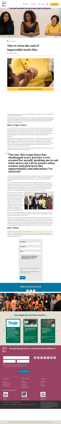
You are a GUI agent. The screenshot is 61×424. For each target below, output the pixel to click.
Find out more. (46, 422)
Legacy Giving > (25, 387)
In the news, (11, 337)
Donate (54, 4)
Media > (42, 382)
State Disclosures (21, 404)
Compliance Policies (30, 404)
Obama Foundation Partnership (30, 89)
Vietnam (16, 337)
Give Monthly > (25, 386)
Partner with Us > (6, 386)
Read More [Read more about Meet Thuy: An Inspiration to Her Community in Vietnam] (52, 339)
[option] (13, 331)
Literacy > (5, 381)
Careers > (43, 384)
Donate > (23, 381)
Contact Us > (43, 386)
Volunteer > (24, 384)
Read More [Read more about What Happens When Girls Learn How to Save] (34, 341)
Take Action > (24, 382)
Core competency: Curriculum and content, (29, 338)
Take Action (41, 4)
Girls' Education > (6, 382)
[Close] (51, 422)
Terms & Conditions (13, 404)
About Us (34, 4)
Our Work (26, 4)
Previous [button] (3, 331)
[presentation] (29, 263)
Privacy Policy (5, 404)
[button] (47, 4)
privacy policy (32, 258)
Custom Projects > (6, 384)
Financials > (43, 381)
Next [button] (57, 331)
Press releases (12, 41)
